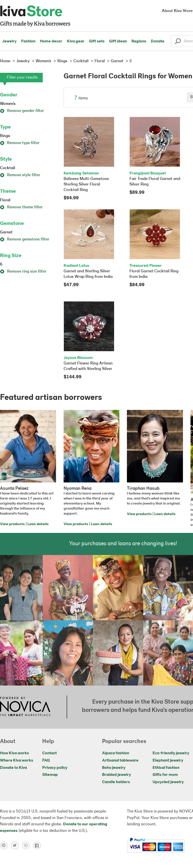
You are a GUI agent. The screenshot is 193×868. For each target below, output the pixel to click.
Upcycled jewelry (168, 782)
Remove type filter (19, 143)
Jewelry (9, 41)
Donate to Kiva (13, 768)
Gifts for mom (165, 775)
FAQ (46, 761)
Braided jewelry (116, 775)
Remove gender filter (22, 111)
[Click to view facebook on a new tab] (38, 845)
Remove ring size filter (23, 272)
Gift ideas (118, 41)
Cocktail (7, 168)
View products (12, 524)
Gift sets (97, 41)
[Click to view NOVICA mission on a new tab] (25, 707)
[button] (178, 42)
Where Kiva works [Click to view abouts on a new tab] (16, 761)
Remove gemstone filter (24, 239)
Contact (49, 753)
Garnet (6, 232)
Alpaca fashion (115, 753)
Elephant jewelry (168, 761)
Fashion (28, 41)
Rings (5, 136)
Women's (8, 104)
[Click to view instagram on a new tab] (27, 845)
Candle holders (116, 782)
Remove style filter (20, 175)
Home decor (51, 41)
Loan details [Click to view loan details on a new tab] (38, 524)
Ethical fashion (166, 768)
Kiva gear (75, 41)
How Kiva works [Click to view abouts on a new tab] (14, 753)
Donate (157, 41)
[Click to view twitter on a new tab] (16, 845)
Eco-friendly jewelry (171, 753)
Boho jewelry (113, 768)
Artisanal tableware (120, 761)
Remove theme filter (21, 207)
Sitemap (50, 775)
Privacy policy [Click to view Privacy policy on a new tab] (54, 768)
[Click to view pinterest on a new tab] (5, 845)
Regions (138, 41)
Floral (5, 200)
